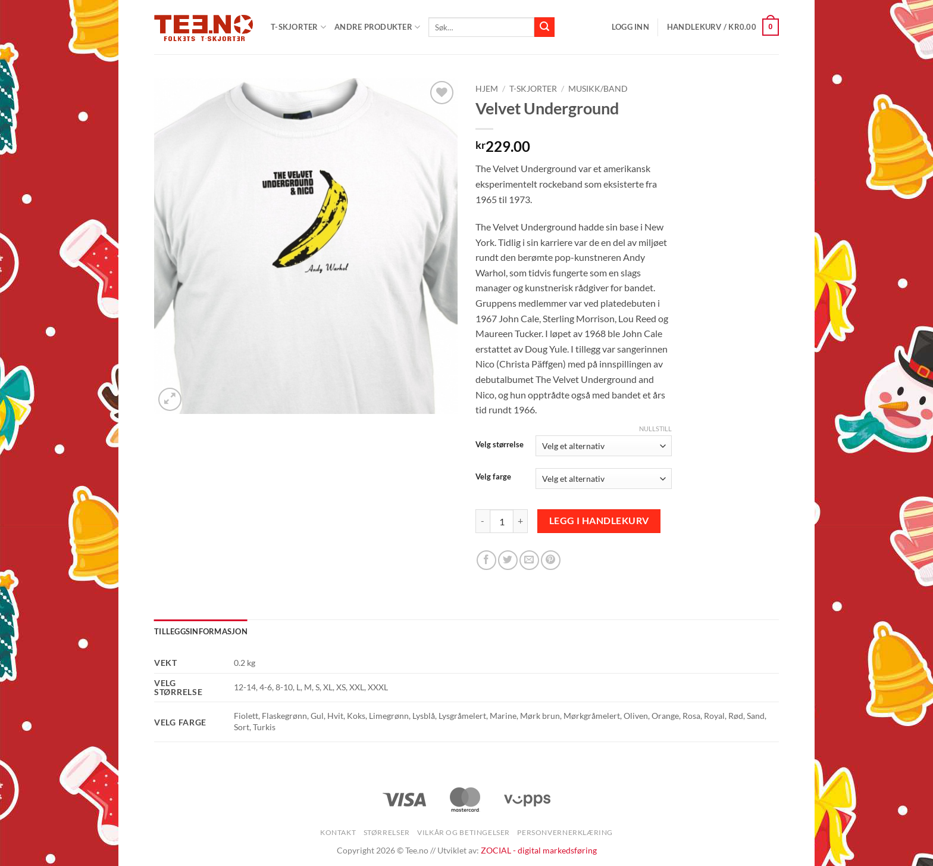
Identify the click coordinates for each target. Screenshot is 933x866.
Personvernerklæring (565, 832)
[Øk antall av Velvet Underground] (521, 521)
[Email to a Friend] (529, 560)
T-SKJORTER (298, 27)
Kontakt (338, 832)
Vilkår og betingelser (463, 832)
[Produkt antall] (502, 521)
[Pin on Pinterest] (551, 560)
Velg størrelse (499, 445)
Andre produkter (377, 27)
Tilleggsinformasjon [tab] (201, 631)
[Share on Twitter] (508, 560)
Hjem (486, 89)
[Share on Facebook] (486, 560)
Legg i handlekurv (599, 520)
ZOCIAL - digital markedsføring (539, 850)
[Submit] (544, 27)
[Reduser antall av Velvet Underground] (482, 521)
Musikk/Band (598, 89)
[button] (630, 27)
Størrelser (387, 832)
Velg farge (493, 477)
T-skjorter (533, 89)
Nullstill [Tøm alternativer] (655, 428)
